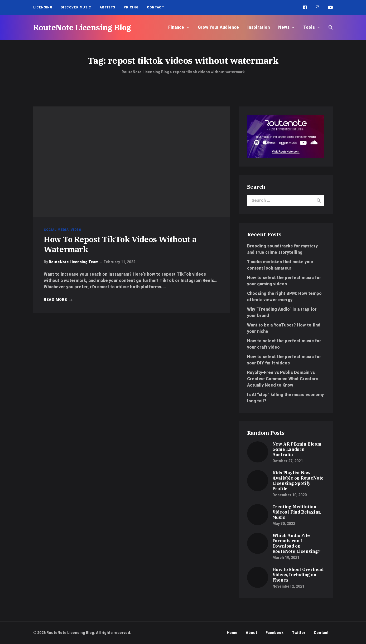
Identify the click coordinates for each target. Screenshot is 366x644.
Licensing (42, 7)
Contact (155, 7)
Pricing (131, 7)
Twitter (298, 633)
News (284, 27)
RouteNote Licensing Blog (82, 27)
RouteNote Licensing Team (73, 262)
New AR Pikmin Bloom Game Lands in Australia (296, 449)
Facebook (274, 633)
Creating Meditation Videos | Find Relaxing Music (296, 512)
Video (76, 230)
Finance (176, 27)
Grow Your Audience (218, 27)
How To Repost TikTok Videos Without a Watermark (120, 244)
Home (232, 633)
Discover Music (76, 7)
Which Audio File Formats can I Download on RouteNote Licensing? (296, 543)
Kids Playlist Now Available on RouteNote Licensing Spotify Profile (298, 480)
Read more (58, 299)
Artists (107, 7)
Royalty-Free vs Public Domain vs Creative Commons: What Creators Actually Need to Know (282, 379)
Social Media (56, 230)
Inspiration (258, 27)
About (251, 633)
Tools (309, 27)
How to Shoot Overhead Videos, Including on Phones (298, 575)
